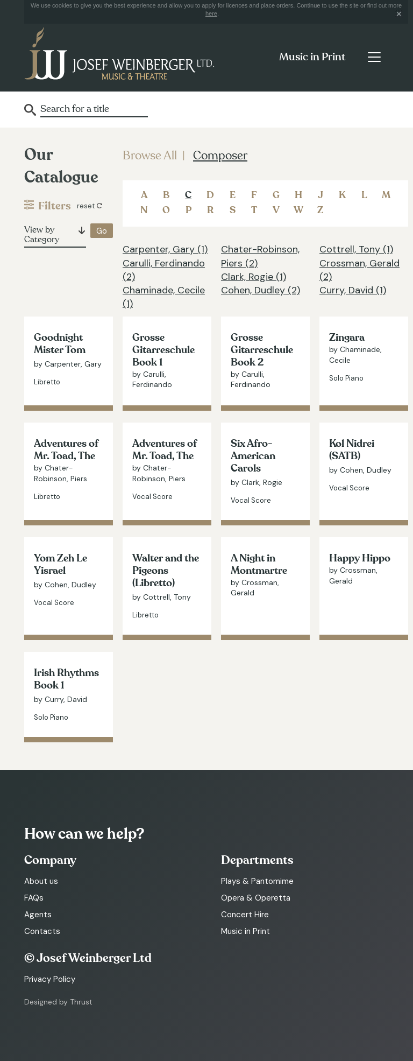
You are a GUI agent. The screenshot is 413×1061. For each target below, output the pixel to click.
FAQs (34, 898)
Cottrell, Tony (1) (356, 249)
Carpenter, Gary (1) (165, 249)
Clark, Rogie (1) (253, 276)
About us (41, 881)
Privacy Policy (49, 979)
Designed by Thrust (58, 1002)
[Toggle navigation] (374, 57)
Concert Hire (245, 914)
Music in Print (312, 57)
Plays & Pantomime (257, 881)
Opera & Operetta (255, 898)
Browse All (150, 155)
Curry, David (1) (352, 290)
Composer (220, 155)
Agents (38, 914)
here (211, 13)
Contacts (42, 931)
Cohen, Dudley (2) (260, 290)
